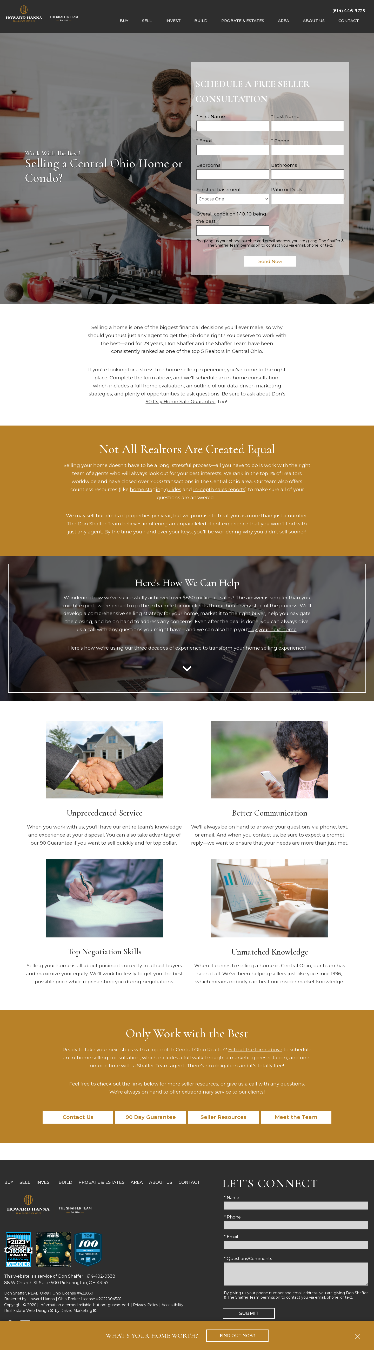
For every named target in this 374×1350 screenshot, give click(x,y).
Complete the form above (140, 378)
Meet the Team (296, 1117)
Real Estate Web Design (28, 1310)
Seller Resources (223, 1117)
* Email (204, 140)
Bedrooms (208, 165)
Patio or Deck (286, 189)
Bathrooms (284, 165)
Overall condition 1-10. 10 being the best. (231, 217)
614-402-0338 (101, 1276)
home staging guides (155, 489)
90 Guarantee (56, 843)
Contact (189, 1182)
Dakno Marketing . (79, 1310)
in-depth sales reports (219, 489)
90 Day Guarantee (151, 1117)
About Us (160, 1182)
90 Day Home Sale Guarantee (181, 402)
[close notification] (357, 1335)
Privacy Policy (145, 1305)
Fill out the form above (255, 1050)
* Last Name (285, 116)
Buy (8, 1182)
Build (65, 1182)
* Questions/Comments (248, 1258)
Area (137, 1182)
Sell (24, 1182)
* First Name (210, 116)
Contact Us (78, 1117)
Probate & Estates (101, 1182)
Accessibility (172, 1305)
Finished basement (218, 189)
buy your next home (272, 629)
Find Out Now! (237, 1335)
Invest (44, 1182)
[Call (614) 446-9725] (349, 11)
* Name (231, 1197)
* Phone (280, 140)
